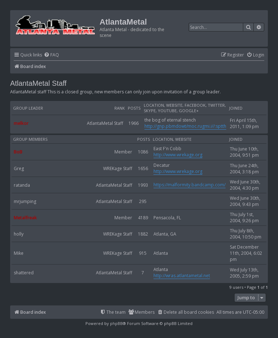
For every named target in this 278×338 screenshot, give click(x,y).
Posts (134, 108)
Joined (236, 108)
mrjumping (25, 201)
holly (19, 234)
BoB (18, 152)
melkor (21, 123)
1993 (143, 185)
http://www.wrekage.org (177, 155)
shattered (24, 273)
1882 (143, 234)
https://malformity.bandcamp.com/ (189, 185)
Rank (119, 108)
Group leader (28, 108)
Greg (19, 168)
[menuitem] (51, 55)
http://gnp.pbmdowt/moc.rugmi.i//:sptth (185, 126)
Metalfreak (25, 218)
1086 (143, 152)
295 (143, 201)
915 (143, 253)
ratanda (22, 185)
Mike (19, 253)
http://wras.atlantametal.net (181, 275)
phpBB (116, 323)
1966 (134, 123)
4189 (143, 218)
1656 (143, 168)
